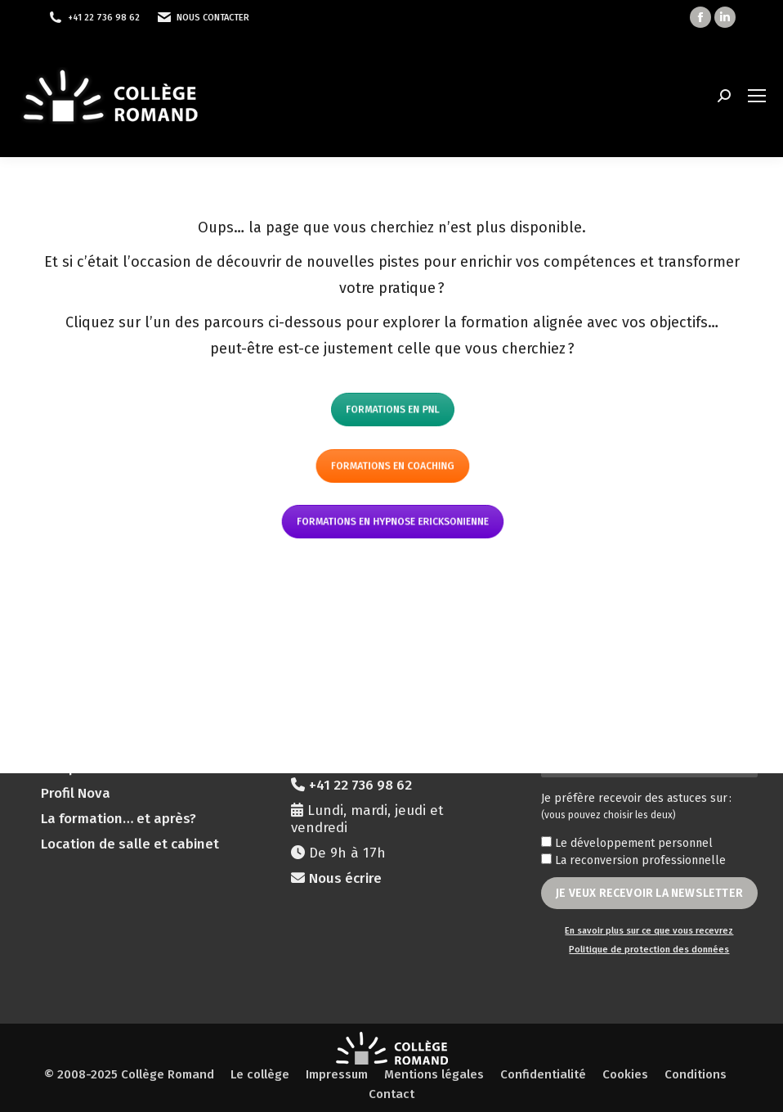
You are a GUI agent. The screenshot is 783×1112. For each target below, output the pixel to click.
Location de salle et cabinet (130, 844)
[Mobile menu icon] (757, 96)
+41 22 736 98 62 (104, 17)
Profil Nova (75, 793)
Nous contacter (213, 17)
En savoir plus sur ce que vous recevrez (649, 930)
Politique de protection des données (649, 949)
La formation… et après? (118, 818)
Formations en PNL (391, 409)
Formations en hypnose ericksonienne (392, 521)
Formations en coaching (391, 465)
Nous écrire (345, 878)
